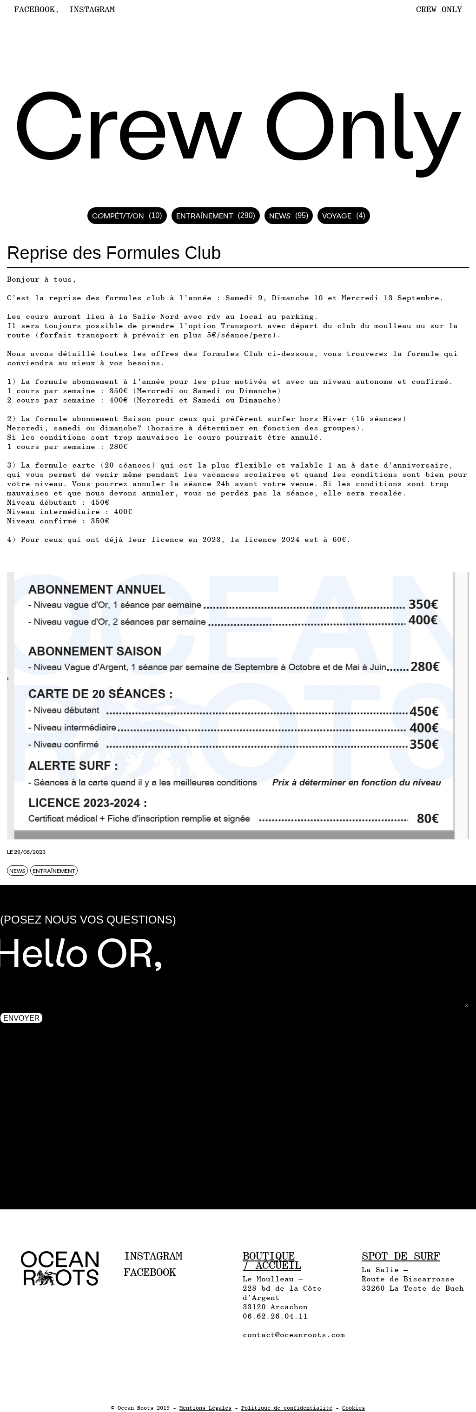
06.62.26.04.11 (275, 1316)
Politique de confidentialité (286, 1408)
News (280, 215)
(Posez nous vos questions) (88, 919)
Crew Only (439, 9)
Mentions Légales (205, 1408)
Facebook (34, 9)
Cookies (353, 1408)
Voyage (336, 215)
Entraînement (204, 215)
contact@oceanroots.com (294, 1334)
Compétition (118, 215)
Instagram (92, 9)
